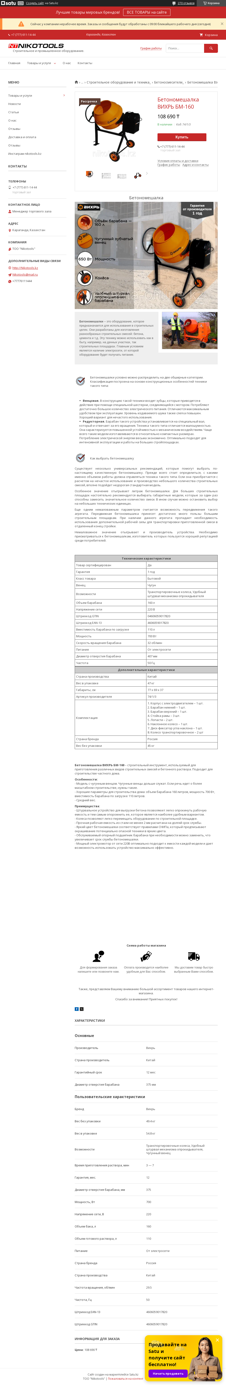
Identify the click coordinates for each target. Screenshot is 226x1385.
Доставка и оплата (22, 137)
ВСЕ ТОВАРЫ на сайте (147, 12)
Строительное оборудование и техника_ (119, 82)
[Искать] (211, 48)
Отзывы (14, 129)
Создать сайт (35, 3)
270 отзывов (186, 3)
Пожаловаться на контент (125, 1379)
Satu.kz (133, 1374)
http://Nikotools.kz (25, 268)
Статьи (13, 112)
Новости (14, 104)
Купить (181, 137)
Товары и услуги (39, 63)
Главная (14, 63)
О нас (67, 63)
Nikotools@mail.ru (25, 274)
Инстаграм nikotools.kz (25, 154)
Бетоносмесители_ (169, 82)
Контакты (85, 63)
